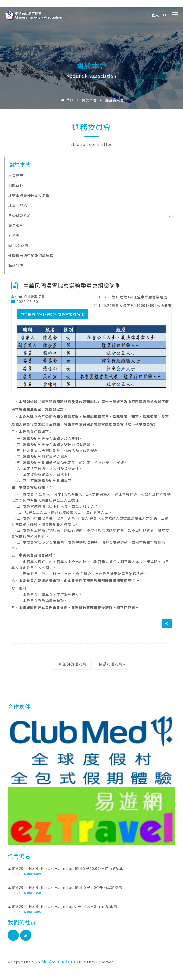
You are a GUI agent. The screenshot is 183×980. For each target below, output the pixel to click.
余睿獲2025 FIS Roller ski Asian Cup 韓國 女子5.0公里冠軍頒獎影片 (67, 887)
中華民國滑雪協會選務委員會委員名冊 (52, 314)
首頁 (66, 99)
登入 (153, 14)
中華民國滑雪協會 (28, 296)
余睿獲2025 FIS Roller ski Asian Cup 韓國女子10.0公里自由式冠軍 (66, 868)
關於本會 (89, 99)
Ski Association (58, 961)
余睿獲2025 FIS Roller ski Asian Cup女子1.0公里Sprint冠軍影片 (64, 906)
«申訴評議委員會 (72, 664)
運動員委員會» (112, 664)
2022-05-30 (24, 301)
